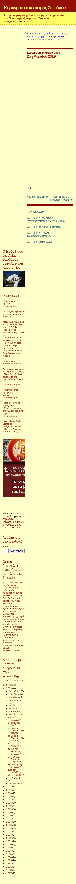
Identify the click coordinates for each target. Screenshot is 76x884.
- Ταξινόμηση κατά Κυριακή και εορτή (12, 338)
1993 (9, 860)
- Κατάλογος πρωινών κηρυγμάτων (9, 303)
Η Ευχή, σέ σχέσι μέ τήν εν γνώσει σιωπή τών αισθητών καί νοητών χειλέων (13, 620)
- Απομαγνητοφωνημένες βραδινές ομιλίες (13, 369)
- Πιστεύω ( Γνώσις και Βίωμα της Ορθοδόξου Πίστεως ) (13, 378)
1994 (9, 857)
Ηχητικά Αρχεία (35, 211)
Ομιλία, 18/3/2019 (14, 744)
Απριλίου (13, 711)
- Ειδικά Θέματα (11, 397)
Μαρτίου (13, 714)
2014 (9, 799)
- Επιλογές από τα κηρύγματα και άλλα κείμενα (13, 411)
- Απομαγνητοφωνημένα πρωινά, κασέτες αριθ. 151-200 (13, 312)
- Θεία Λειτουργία (11, 384)
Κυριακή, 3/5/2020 (12, 595)
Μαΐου (12, 708)
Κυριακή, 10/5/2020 (13, 650)
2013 (9, 802)
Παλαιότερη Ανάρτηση (60, 199)
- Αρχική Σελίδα (11, 295)
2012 (9, 806)
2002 (9, 838)
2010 (9, 812)
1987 (9, 873)
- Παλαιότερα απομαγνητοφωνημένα (13, 332)
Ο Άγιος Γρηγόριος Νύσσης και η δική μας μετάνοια (12, 629)
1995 (9, 854)
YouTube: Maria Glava (40, 241)
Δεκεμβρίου (15, 691)
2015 (9, 796)
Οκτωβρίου (15, 697)
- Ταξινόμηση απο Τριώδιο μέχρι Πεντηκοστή (12, 345)
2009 (9, 815)
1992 (9, 863)
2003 (9, 834)
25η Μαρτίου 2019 (41, 56)
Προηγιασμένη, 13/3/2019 (10, 636)
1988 (9, 870)
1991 (9, 866)
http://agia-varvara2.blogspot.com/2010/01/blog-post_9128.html (14, 523)
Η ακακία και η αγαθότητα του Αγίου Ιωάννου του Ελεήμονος (13, 610)
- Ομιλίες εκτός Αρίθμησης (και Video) (11, 392)
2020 (9, 685)
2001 (9, 841)
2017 (9, 790)
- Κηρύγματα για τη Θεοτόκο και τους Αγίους (12, 353)
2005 (9, 828)
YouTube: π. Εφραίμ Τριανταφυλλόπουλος (39, 234)
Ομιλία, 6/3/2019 (16, 775)
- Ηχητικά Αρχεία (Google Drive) (11, 430)
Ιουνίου (13, 705)
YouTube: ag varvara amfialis (44, 226)
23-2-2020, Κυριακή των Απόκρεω (13, 583)
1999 (9, 847)
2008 (9, 818)
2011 (9, 809)
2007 (9, 821)
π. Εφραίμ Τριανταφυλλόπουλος (16, 730)
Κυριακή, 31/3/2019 (14, 718)
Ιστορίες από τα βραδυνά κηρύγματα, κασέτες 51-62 (13, 644)
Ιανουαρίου (15, 783)
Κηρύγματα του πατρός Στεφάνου (34, 7)
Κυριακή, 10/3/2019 (14, 771)
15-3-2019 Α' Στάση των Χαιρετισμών (15, 759)
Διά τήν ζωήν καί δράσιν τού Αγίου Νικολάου (11, 601)
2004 (9, 831)
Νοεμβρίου (14, 694)
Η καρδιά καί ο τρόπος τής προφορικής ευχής (12, 590)
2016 (9, 793)
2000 (9, 844)
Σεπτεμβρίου (15, 700)
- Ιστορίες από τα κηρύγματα (11, 404)
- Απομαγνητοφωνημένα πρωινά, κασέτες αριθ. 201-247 (13, 323)
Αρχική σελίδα (61, 196)
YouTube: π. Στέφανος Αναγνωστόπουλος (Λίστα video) (46, 219)
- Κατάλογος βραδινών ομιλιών (12, 362)
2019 (9, 688)
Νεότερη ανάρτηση (38, 196)
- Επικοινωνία (10, 416)
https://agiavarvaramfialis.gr (43, 39)
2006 (9, 825)
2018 (9, 786)
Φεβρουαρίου (15, 778)
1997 (9, 850)
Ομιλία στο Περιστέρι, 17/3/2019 (14, 751)
